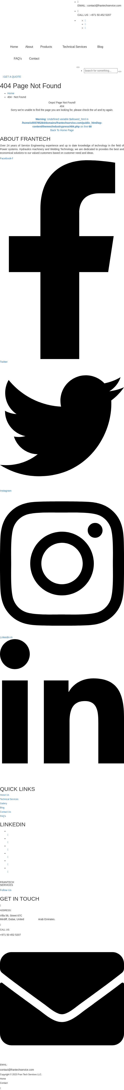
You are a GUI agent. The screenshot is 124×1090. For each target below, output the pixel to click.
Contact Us (5, 812)
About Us (4, 795)
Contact (34, 58)
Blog (100, 46)
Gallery (3, 803)
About (29, 46)
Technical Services (75, 46)
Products (46, 46)
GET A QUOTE (12, 76)
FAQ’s (18, 58)
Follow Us (5, 890)
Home (14, 46)
